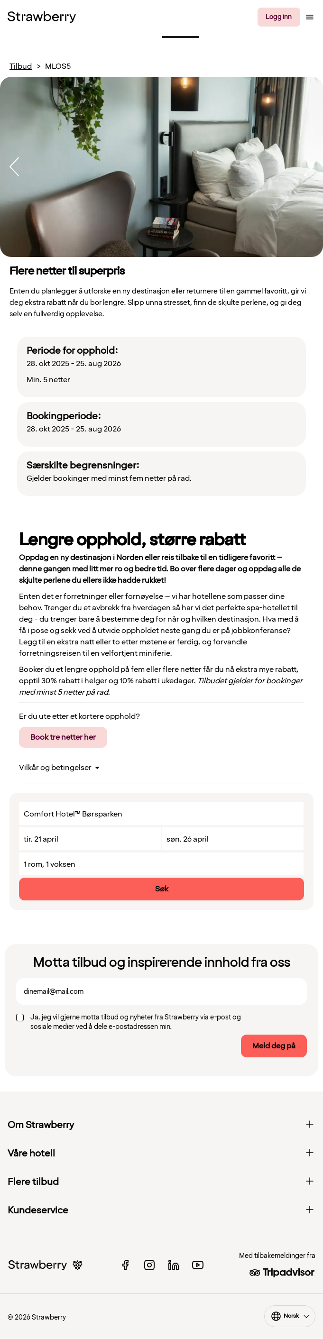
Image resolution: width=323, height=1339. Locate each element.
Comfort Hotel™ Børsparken (73, 814)
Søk (161, 889)
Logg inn (279, 16)
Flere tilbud (161, 1182)
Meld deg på (273, 1046)
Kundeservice (161, 1210)
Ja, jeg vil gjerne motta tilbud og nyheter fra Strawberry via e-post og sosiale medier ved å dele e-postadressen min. (135, 1022)
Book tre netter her (63, 737)
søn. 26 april (187, 839)
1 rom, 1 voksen (49, 864)
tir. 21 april (41, 839)
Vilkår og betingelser (55, 767)
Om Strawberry (161, 1125)
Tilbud (20, 66)
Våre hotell (161, 1153)
